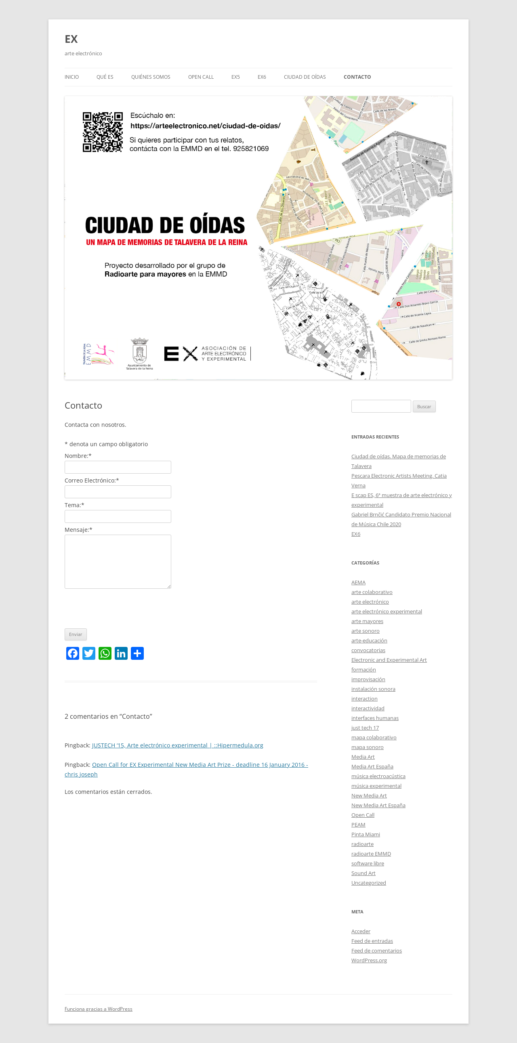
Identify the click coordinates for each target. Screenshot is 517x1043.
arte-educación (369, 640)
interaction (364, 698)
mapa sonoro (367, 747)
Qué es (105, 76)
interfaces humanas (375, 718)
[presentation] (126, 606)
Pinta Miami (365, 834)
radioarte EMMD (371, 853)
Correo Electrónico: (92, 480)
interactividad (368, 708)
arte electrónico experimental (386, 611)
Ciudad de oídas (305, 76)
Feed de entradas (372, 940)
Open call (201, 76)
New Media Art (369, 795)
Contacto (357, 76)
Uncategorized (368, 882)
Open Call (362, 814)
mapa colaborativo (374, 737)
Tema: (74, 505)
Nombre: (78, 456)
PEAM (358, 824)
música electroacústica (378, 776)
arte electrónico (370, 601)
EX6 (262, 76)
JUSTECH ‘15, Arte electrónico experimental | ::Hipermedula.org (177, 745)
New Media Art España (378, 805)
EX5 (235, 76)
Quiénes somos (150, 76)
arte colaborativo (372, 592)
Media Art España (372, 766)
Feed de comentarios (376, 950)
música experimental (376, 785)
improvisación (368, 679)
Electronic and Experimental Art (389, 659)
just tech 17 (365, 727)
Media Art (363, 756)
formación (363, 669)
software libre (367, 863)
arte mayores (367, 621)
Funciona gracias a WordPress (98, 1008)
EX (71, 38)
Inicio (72, 76)
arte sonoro (365, 630)
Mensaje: (78, 529)
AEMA (358, 582)
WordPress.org (369, 960)
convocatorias (368, 650)
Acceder (360, 931)
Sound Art (363, 873)
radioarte (362, 844)
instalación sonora (373, 689)
